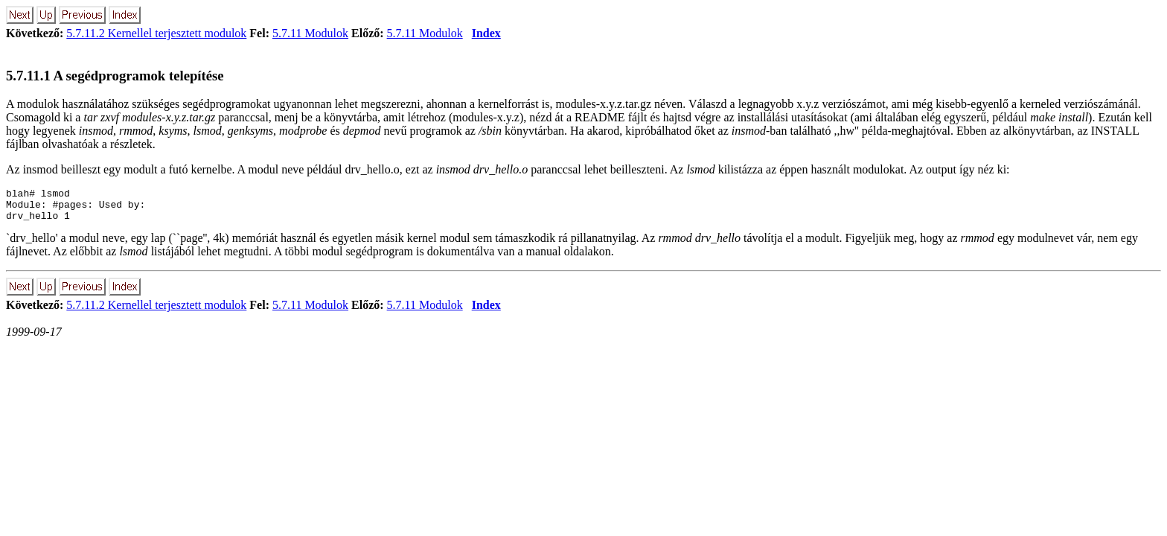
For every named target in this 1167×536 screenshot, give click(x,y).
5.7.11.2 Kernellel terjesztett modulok (156, 33)
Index (486, 33)
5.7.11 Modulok (310, 33)
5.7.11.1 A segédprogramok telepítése (115, 75)
